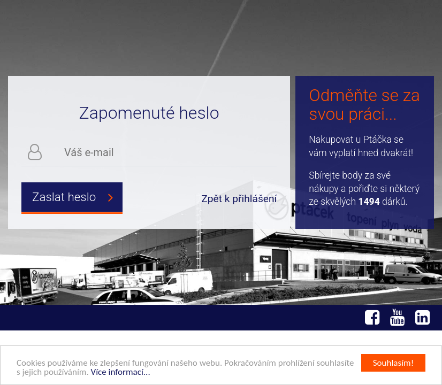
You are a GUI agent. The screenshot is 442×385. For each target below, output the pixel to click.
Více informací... (120, 372)
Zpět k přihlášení (239, 198)
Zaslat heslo (77, 197)
